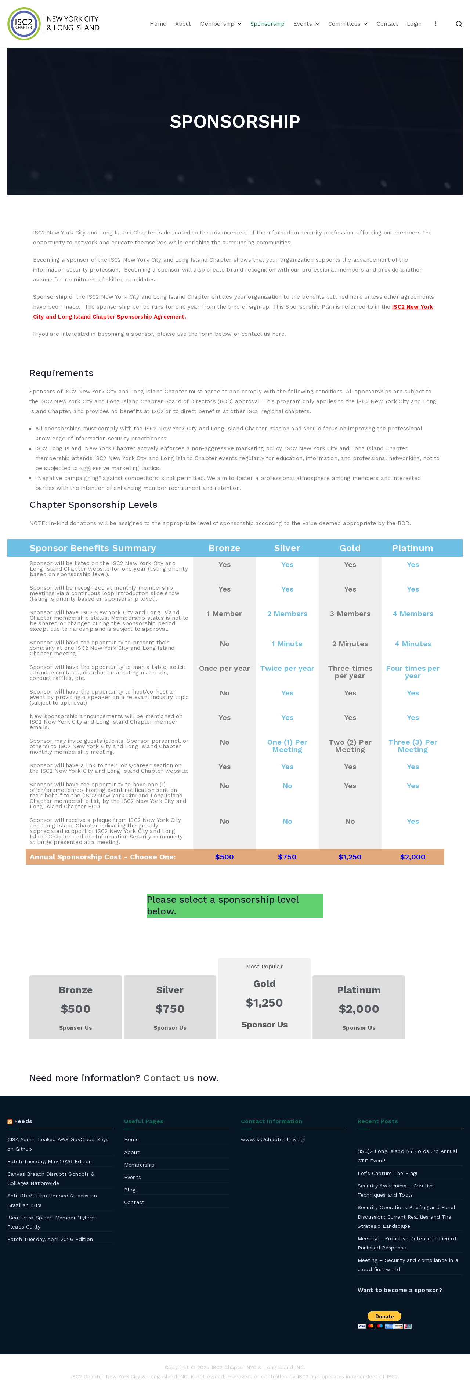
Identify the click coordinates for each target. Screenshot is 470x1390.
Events (306, 24)
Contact (387, 24)
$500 (224, 856)
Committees (348, 24)
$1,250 (350, 856)
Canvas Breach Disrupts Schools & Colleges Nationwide (50, 1178)
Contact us (168, 1078)
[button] (238, 24)
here (278, 334)
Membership (221, 24)
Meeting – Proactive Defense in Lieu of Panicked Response (407, 1243)
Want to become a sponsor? (400, 1290)
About (183, 24)
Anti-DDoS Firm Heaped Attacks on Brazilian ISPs (52, 1200)
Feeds (23, 1121)
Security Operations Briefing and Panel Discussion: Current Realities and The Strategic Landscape (406, 1216)
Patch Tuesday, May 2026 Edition (49, 1161)
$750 (287, 856)
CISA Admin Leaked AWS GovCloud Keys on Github (57, 1143)
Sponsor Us (76, 1028)
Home (158, 24)
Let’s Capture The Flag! (387, 1173)
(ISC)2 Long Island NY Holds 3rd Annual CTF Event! (408, 1155)
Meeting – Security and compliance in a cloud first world (408, 1264)
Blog (130, 1190)
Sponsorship (267, 24)
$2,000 (413, 856)
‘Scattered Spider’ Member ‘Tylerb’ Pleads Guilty (51, 1222)
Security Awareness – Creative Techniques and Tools (396, 1190)
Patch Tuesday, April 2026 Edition (50, 1239)
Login (414, 24)
